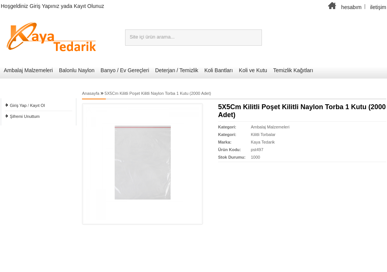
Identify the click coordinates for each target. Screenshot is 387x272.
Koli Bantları (218, 70)
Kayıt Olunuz (89, 6)
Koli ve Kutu (253, 70)
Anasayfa (90, 93)
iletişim (378, 7)
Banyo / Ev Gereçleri (125, 70)
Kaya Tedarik (263, 142)
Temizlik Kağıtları (293, 70)
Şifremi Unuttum (25, 116)
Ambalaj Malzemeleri (28, 70)
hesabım (351, 7)
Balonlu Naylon (76, 70)
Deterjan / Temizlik (176, 70)
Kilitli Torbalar (263, 134)
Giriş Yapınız (44, 6)
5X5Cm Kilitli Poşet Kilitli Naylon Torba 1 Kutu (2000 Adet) (158, 93)
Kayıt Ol (37, 105)
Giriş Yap (18, 105)
